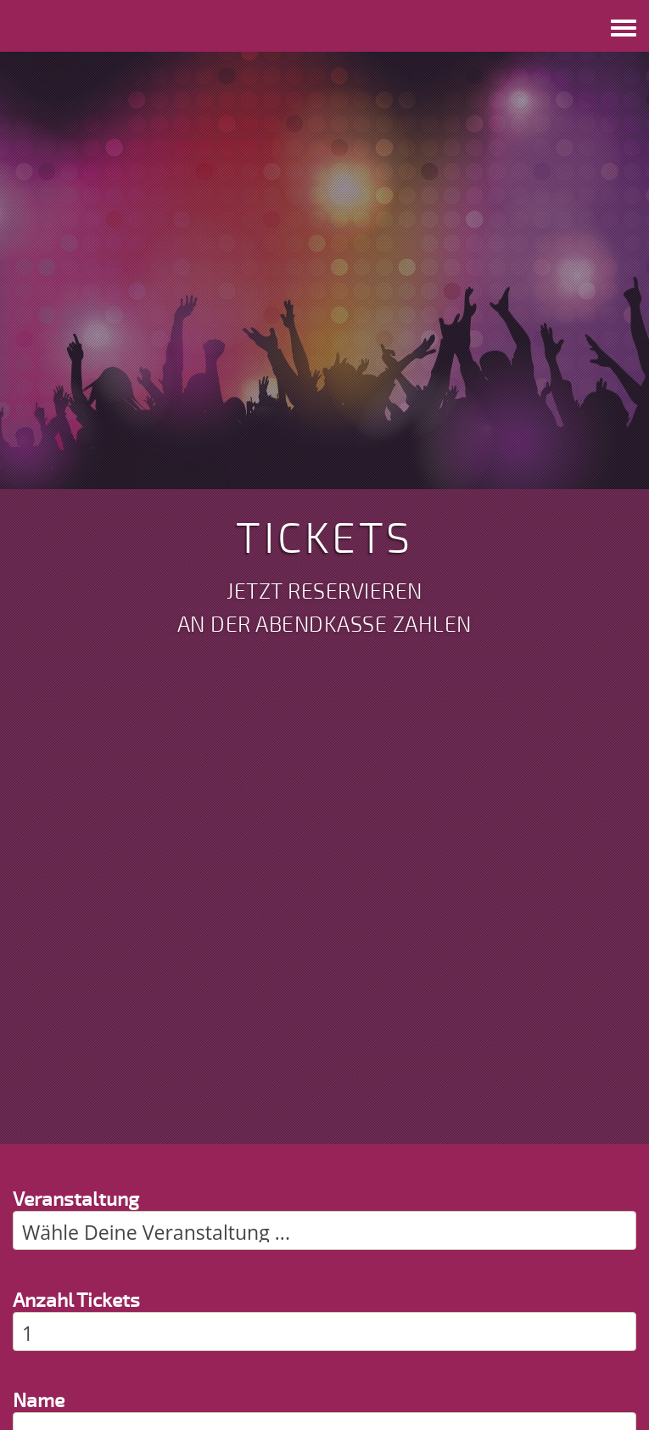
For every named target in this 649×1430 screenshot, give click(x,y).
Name (38, 1400)
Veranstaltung (76, 1199)
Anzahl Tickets (76, 1300)
